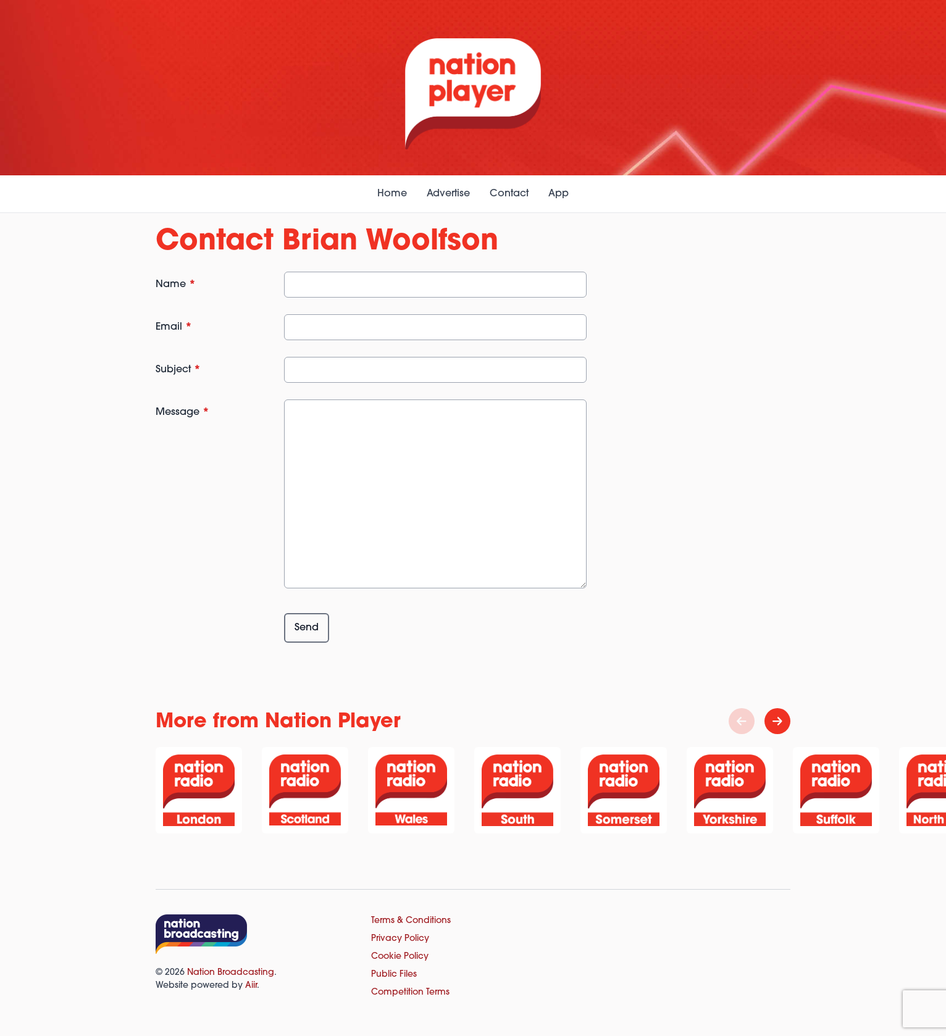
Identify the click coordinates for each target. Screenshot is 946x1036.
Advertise (448, 194)
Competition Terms (410, 992)
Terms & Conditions (411, 920)
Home (392, 194)
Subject (178, 370)
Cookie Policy (400, 956)
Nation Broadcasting (230, 972)
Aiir (251, 985)
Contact (509, 194)
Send (307, 628)
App (558, 194)
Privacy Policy (400, 938)
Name (176, 285)
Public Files (394, 974)
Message (182, 412)
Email (174, 327)
